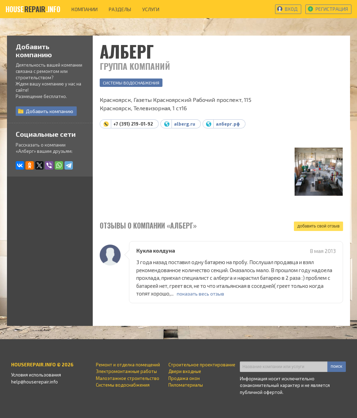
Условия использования (36, 375)
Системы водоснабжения (131, 82)
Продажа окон (184, 378)
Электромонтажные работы (126, 371)
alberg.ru (184, 123)
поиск (336, 366)
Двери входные (184, 371)
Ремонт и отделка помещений (128, 364)
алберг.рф (228, 123)
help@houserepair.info (34, 382)
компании (84, 9)
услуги (150, 9)
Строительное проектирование (201, 364)
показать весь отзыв (200, 294)
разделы (120, 9)
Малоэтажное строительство (127, 378)
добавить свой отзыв (318, 226)
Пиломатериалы (185, 385)
